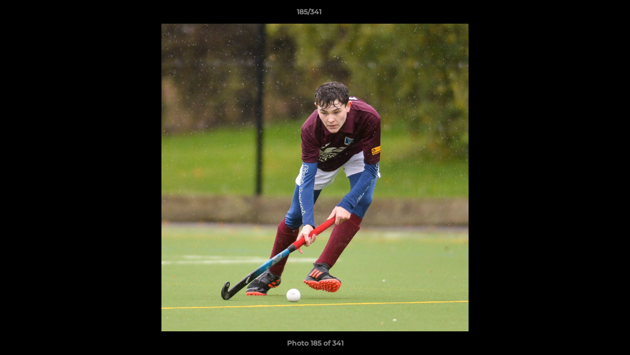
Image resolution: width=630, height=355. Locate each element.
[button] (589, 14)
